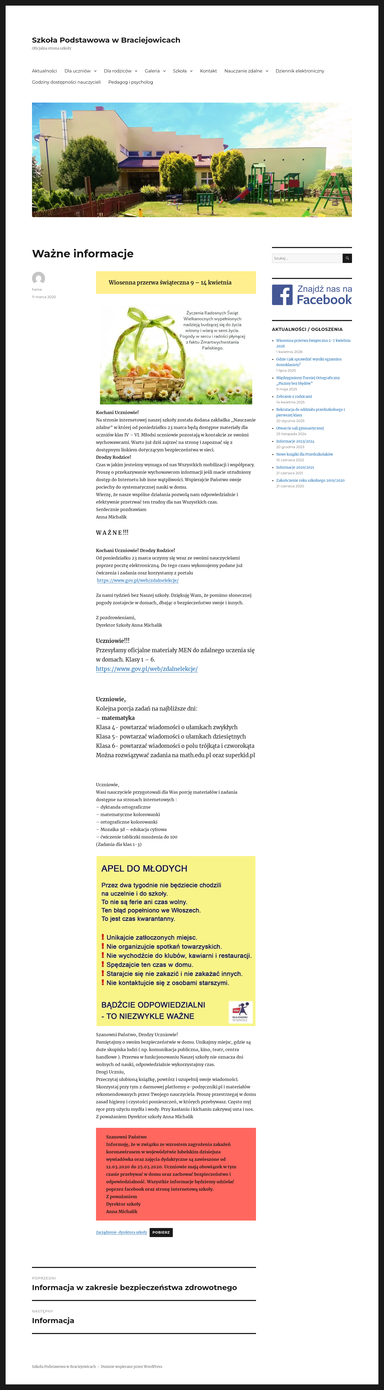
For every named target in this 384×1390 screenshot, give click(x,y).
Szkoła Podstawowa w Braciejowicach (106, 39)
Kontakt (208, 71)
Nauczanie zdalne (243, 71)
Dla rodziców (117, 71)
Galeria (152, 71)
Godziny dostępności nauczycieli (66, 82)
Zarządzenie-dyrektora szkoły (121, 1232)
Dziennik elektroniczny (300, 71)
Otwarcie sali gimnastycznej (300, 428)
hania (37, 289)
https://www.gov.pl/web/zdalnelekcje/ (138, 580)
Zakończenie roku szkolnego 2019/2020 (310, 480)
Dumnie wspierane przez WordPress (131, 1366)
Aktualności (44, 71)
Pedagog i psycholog (130, 82)
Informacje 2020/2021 (295, 467)
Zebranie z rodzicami (294, 396)
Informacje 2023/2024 (295, 441)
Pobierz (161, 1232)
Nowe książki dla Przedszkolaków (304, 454)
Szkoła (180, 71)
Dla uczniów (78, 71)
